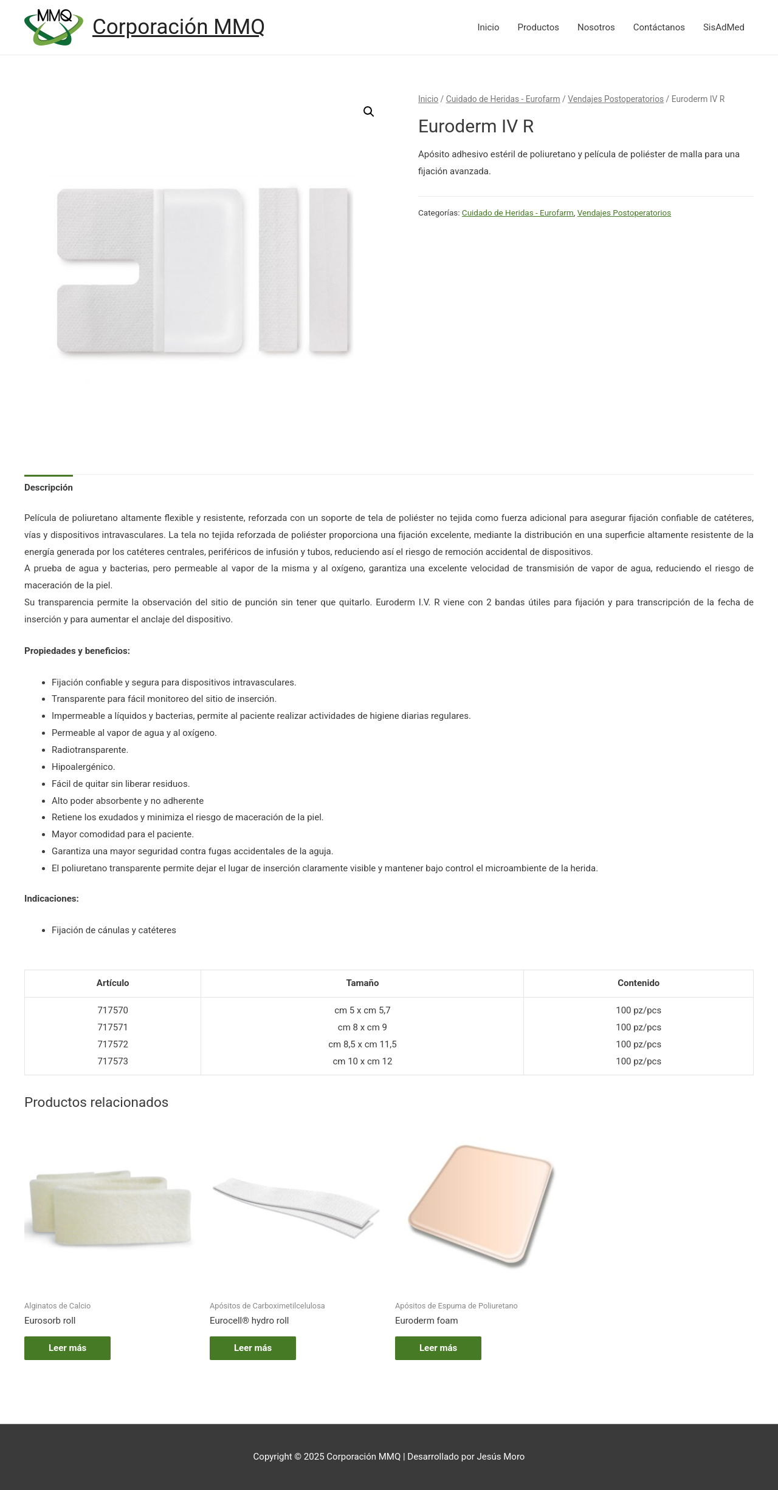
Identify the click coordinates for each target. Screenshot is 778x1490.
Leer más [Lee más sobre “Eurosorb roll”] (67, 1347)
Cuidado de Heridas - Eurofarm (503, 99)
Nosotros (596, 27)
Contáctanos (659, 27)
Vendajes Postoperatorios (616, 99)
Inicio (488, 27)
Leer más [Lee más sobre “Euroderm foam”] (438, 1347)
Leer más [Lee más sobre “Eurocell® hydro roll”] (253, 1347)
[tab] (48, 488)
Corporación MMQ (178, 27)
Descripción (48, 487)
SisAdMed (724, 27)
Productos (538, 27)
